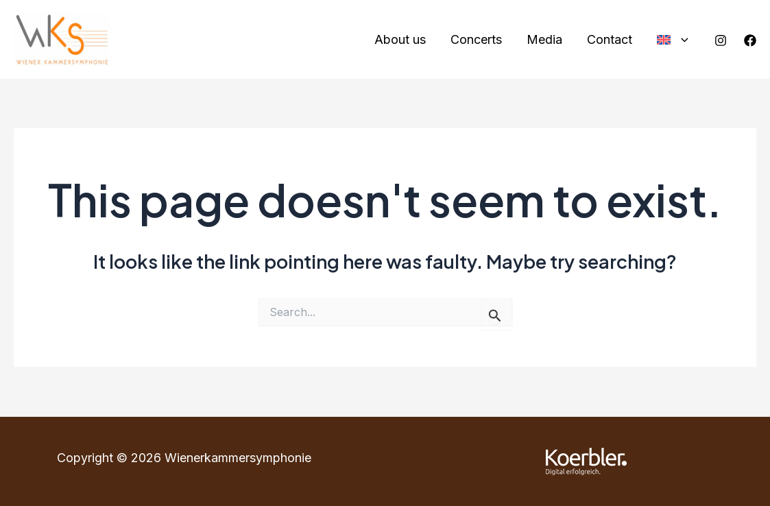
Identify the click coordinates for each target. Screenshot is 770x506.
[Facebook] (750, 40)
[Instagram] (720, 40)
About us (400, 39)
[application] (681, 40)
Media (544, 39)
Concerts (476, 39)
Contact (609, 39)
